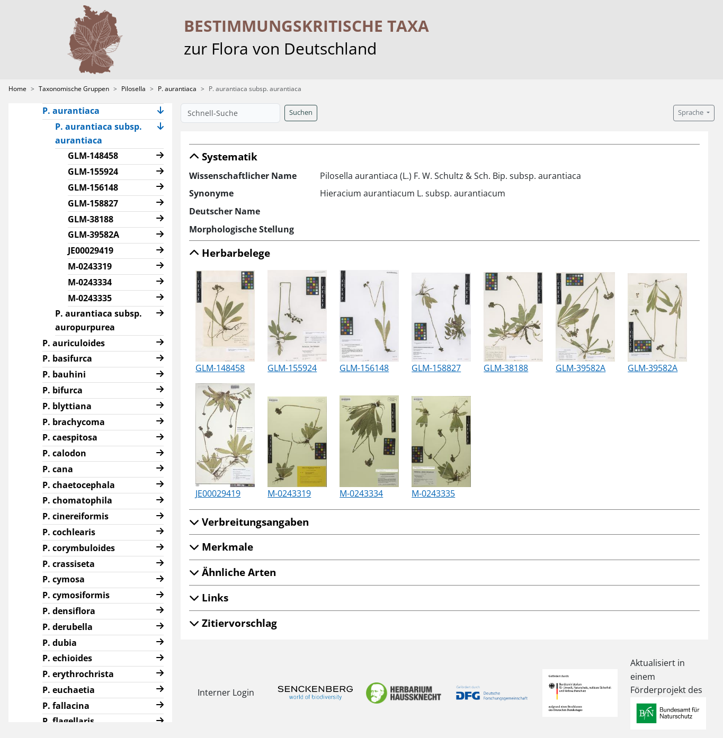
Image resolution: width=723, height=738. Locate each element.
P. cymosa (63, 579)
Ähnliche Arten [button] (232, 572)
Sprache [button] (691, 112)
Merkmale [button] (221, 546)
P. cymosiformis (76, 595)
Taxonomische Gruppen (74, 88)
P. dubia (59, 643)
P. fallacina (66, 706)
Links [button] (208, 597)
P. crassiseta (68, 564)
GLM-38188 (90, 219)
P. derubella (67, 627)
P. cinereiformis (75, 516)
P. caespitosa (69, 437)
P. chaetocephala (78, 485)
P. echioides (67, 658)
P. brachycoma (73, 422)
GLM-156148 (93, 187)
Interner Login (226, 692)
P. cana (57, 469)
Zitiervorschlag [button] (233, 623)
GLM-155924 (93, 171)
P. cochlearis (68, 532)
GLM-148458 (93, 155)
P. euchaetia (68, 690)
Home (17, 88)
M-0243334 (90, 282)
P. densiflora (68, 611)
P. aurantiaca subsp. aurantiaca (98, 133)
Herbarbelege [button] (229, 253)
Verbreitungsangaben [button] (249, 522)
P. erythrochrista (78, 674)
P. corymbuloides (78, 548)
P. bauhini (64, 374)
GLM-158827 (93, 203)
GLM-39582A (93, 234)
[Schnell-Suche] (230, 113)
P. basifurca (67, 358)
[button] (160, 111)
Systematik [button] (223, 156)
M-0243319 (90, 266)
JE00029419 (90, 250)
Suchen (301, 112)
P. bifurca (62, 390)
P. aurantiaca (177, 88)
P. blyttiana (67, 406)
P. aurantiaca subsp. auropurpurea (98, 320)
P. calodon (64, 453)
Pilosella (133, 88)
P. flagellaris (68, 721)
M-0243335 (90, 298)
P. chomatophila (77, 500)
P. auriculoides (73, 343)
